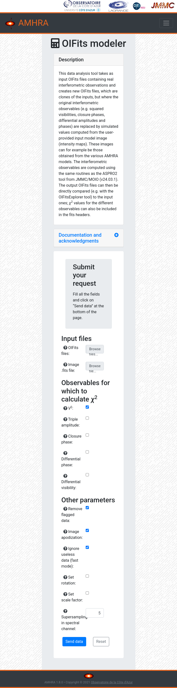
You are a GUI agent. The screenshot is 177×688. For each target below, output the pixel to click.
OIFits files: (70, 350)
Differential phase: (71, 459)
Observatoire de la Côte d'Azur (112, 682)
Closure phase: (71, 439)
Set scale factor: (72, 597)
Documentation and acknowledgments (80, 238)
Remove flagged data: (71, 514)
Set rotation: (68, 580)
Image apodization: (72, 534)
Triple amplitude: (70, 422)
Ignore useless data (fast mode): (70, 557)
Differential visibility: (71, 482)
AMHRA (26, 23)
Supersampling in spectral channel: (73, 620)
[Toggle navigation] (166, 23)
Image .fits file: (70, 367)
